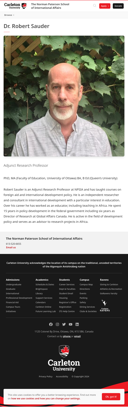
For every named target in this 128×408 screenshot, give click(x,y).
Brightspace (42, 290)
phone (67, 337)
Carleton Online (43, 308)
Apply (103, 5)
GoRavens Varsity (108, 294)
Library (39, 294)
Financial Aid (12, 303)
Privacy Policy (45, 377)
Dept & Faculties (67, 290)
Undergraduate (13, 285)
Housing (63, 299)
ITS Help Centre (67, 312)
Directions (85, 290)
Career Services (67, 285)
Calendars (41, 303)
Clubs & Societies (88, 312)
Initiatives (11, 312)
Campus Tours (13, 308)
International (12, 294)
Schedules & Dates (45, 285)
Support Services (44, 299)
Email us (11, 248)
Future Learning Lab (46, 312)
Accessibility (62, 377)
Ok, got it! (111, 396)
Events (83, 294)
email (77, 337)
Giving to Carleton (109, 285)
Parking (83, 299)
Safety (83, 303)
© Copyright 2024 (80, 377)
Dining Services (87, 308)
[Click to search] (94, 6)
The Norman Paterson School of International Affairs (51, 6)
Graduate (10, 290)
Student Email (66, 294)
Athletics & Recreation (111, 290)
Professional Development (19, 299)
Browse (117, 15)
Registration (65, 308)
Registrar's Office (67, 303)
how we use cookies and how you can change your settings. (45, 398)
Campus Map (86, 285)
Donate (117, 5)
